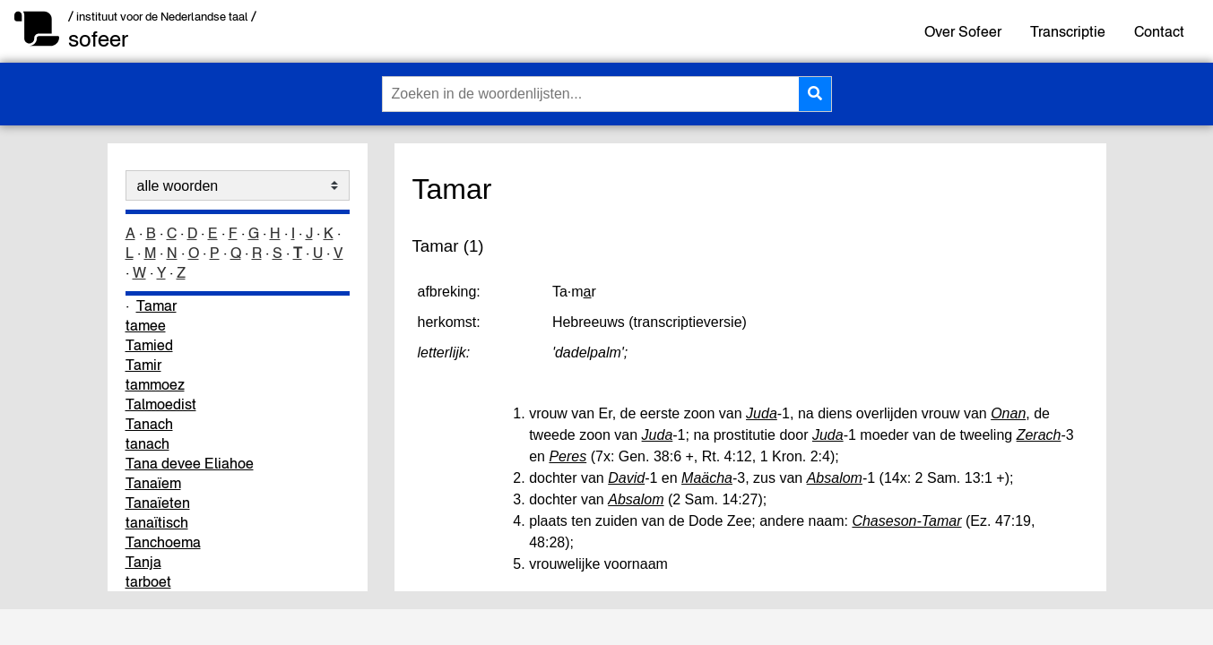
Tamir (143, 364)
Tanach (149, 424)
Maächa (706, 478)
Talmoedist (161, 404)
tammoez (155, 384)
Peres (567, 456)
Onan (1008, 413)
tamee (146, 325)
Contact (1159, 31)
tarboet (148, 581)
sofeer (98, 39)
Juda (761, 413)
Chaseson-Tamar (906, 521)
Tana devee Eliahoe (190, 463)
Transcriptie (1067, 31)
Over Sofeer (962, 31)
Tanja (143, 562)
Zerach (1039, 435)
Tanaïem (153, 483)
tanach (147, 443)
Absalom (834, 478)
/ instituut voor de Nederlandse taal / (162, 16)
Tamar (156, 305)
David (626, 478)
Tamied (149, 345)
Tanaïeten (158, 502)
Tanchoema (163, 542)
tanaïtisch (157, 522)
